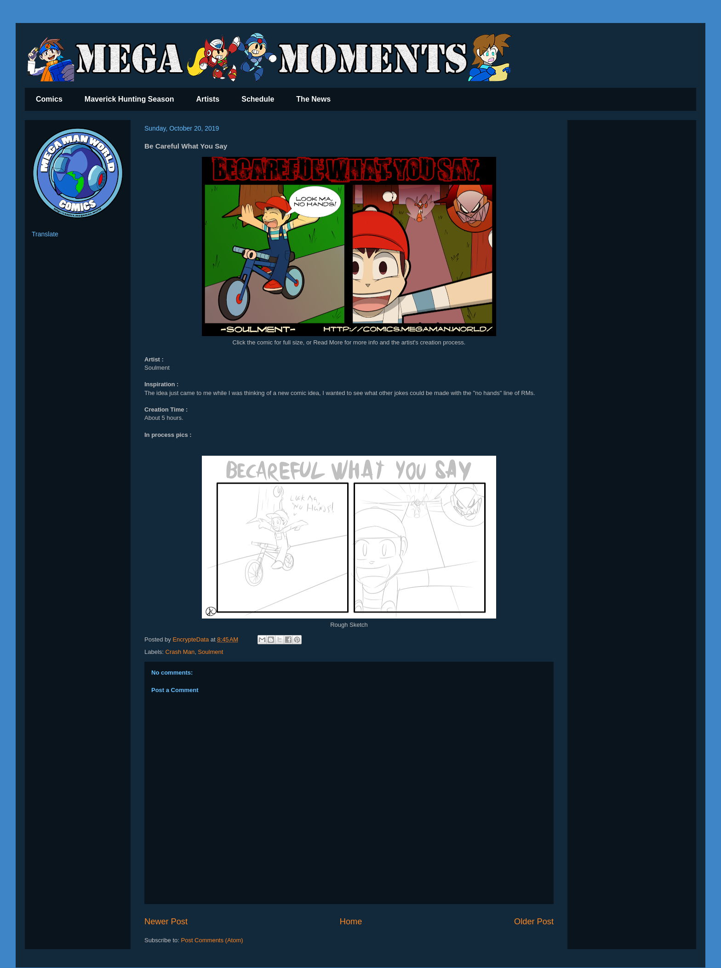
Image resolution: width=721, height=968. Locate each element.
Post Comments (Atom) (212, 940)
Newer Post (166, 921)
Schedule (257, 99)
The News (313, 99)
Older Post (534, 921)
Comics (49, 99)
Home (351, 921)
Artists (208, 99)
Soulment (210, 651)
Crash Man (180, 651)
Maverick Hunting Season (129, 99)
